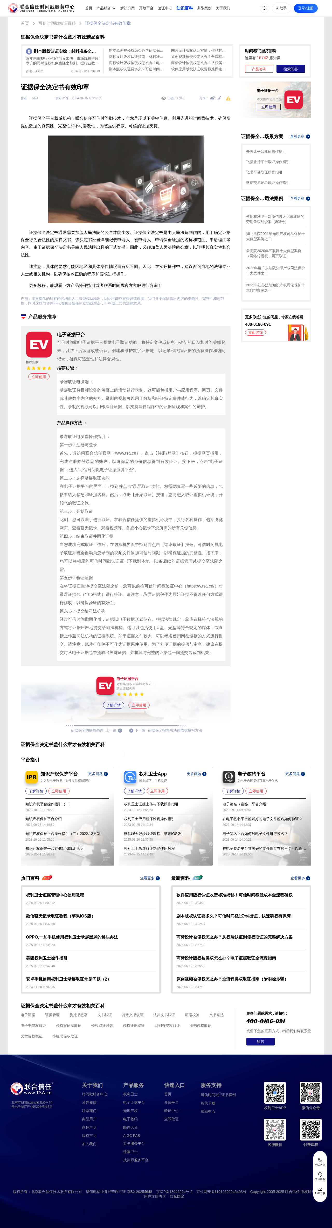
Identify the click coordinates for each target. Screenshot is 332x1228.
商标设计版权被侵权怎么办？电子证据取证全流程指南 (137, 63)
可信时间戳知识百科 (57, 23)
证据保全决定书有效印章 (108, 23)
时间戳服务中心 (94, 1094)
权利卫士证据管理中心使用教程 (55, 895)
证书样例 (218, 1094)
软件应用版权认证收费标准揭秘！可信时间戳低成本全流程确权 (199, 69)
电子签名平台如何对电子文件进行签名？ (255, 834)
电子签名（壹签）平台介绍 (244, 804)
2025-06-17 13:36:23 (40, 945)
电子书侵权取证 (33, 1025)
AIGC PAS (131, 1135)
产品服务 (103, 8)
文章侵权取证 (32, 1036)
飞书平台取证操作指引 (264, 172)
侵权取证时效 (102, 1025)
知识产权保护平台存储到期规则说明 (54, 848)
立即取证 (171, 1119)
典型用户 (89, 1119)
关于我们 (223, 8)
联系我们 (89, 1111)
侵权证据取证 (134, 1025)
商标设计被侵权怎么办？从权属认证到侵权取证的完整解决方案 (199, 63)
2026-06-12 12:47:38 (190, 987)
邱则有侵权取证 (167, 1025)
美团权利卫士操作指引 (46, 958)
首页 (88, 8)
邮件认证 (130, 1127)
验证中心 (165, 8)
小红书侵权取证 (65, 1036)
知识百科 (184, 8)
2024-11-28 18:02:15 (40, 987)
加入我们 (89, 1144)
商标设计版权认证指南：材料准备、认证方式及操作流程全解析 (137, 57)
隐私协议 (177, 1196)
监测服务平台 (134, 1143)
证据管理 (52, 1015)
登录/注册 (306, 8)
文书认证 (105, 1015)
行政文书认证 (133, 1015)
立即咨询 (255, 332)
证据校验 (192, 1015)
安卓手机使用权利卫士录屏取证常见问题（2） (68, 979)
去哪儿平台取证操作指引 (266, 151)
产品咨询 (259, 69)
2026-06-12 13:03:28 (190, 903)
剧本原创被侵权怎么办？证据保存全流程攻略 (137, 50)
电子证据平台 (134, 1102)
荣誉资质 (89, 1102)
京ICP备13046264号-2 (174, 1192)
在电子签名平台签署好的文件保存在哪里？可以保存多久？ (264, 848)
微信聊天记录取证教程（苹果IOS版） (154, 834)
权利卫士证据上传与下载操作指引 (151, 804)
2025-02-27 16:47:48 (40, 966)
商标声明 (89, 1127)
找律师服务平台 (136, 1160)
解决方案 (127, 8)
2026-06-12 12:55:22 (190, 966)
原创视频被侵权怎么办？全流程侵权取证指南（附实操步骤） (199, 57)
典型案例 (204, 8)
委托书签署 (79, 1015)
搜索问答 (290, 69)
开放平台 (146, 8)
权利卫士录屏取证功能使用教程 (149, 848)
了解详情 (113, 705)
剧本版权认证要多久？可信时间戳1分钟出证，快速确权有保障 (137, 69)
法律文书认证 (164, 1015)
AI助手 (281, 8)
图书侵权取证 (200, 1025)
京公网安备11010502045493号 (221, 1192)
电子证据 (28, 1015)
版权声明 (89, 1135)
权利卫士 (130, 1094)
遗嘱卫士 (130, 1152)
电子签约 (130, 1119)
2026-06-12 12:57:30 (190, 945)
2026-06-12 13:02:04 (190, 924)
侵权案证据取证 (68, 1025)
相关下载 (208, 1103)
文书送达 (216, 1015)
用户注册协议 (155, 1196)
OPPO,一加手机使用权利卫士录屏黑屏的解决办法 (72, 937)
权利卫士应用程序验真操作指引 (149, 819)
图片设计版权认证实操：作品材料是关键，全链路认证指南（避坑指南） (199, 50)
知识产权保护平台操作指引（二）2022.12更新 (62, 834)
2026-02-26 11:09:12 (40, 903)
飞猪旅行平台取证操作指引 (268, 162)
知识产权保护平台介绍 (43, 819)
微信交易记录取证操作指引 (268, 182)
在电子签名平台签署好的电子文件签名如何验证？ (262, 819)
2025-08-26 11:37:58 (40, 924)
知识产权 (130, 1111)
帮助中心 (208, 1111)
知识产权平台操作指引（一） (49, 804)
